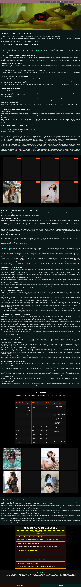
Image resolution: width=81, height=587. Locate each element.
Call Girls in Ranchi (11, 2)
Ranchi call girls (39, 50)
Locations (60, 1)
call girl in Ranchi (17, 149)
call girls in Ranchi (7, 248)
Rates (66, 1)
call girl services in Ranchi (12, 269)
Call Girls (48, 1)
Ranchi (2, 38)
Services (54, 1)
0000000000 (20, 585)
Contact (71, 1)
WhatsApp (60, 585)
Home (42, 1)
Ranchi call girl (25, 222)
